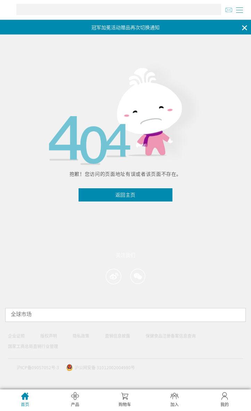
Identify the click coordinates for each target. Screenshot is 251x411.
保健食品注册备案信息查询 (171, 336)
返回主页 (125, 194)
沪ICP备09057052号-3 (38, 367)
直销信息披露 (117, 336)
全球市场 (21, 314)
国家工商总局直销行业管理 (33, 346)
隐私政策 (81, 336)
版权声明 (48, 336)
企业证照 (16, 336)
